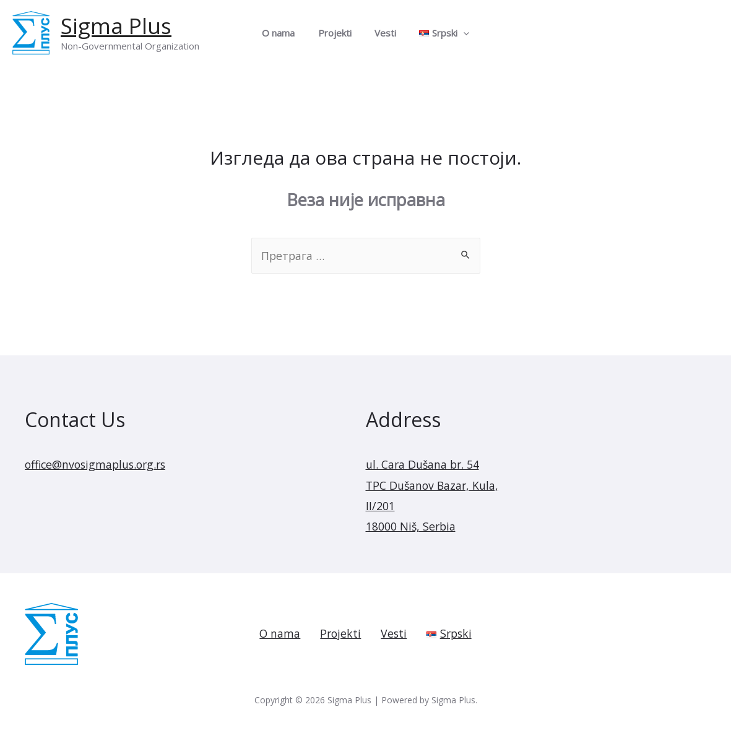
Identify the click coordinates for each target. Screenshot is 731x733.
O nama (285, 33)
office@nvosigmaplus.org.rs (98, 464)
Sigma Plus (116, 25)
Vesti (383, 33)
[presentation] (456, 33)
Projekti (336, 33)
